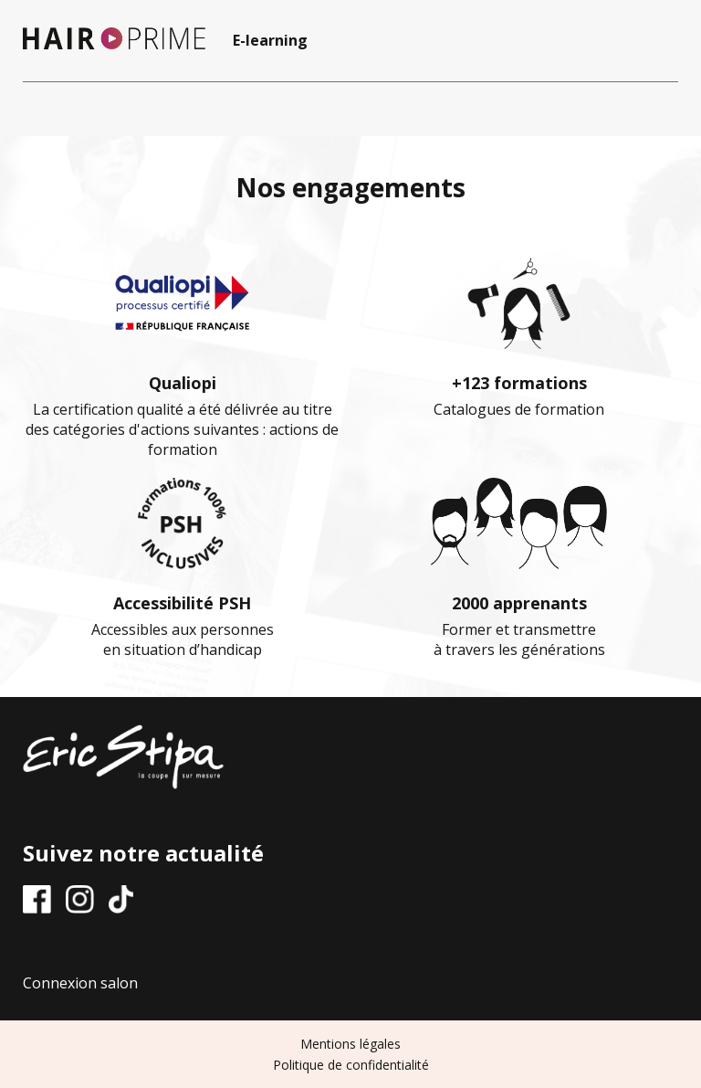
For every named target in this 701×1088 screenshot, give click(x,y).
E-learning (270, 40)
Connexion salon (80, 983)
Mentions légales (350, 1043)
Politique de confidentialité (351, 1064)
